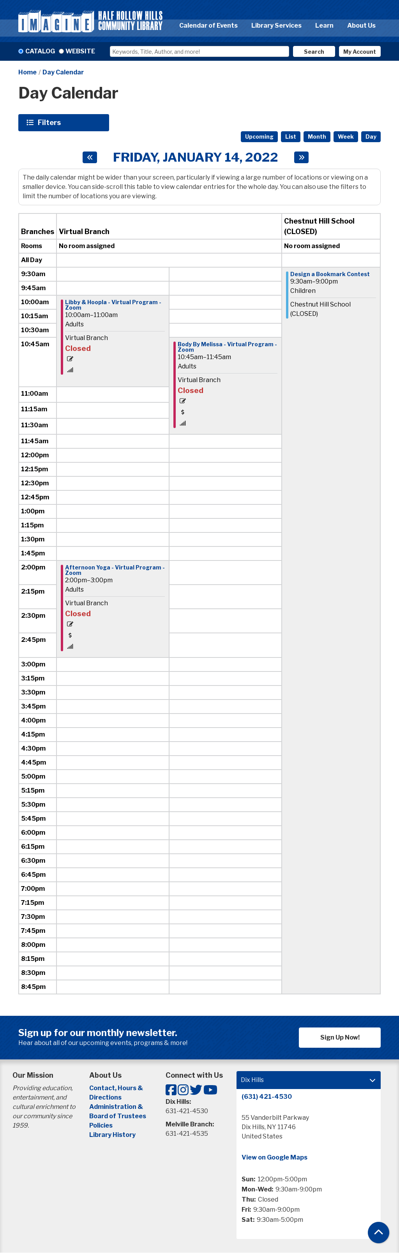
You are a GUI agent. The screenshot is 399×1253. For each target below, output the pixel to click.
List (290, 136)
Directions (105, 1097)
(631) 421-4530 (267, 1096)
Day (370, 136)
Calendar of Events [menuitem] (208, 25)
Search (314, 51)
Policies (101, 1125)
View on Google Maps (274, 1157)
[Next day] (301, 157)
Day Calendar (63, 72)
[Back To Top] (378, 1232)
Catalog (40, 51)
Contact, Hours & (116, 1088)
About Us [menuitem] (361, 25)
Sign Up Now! (340, 1037)
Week (346, 136)
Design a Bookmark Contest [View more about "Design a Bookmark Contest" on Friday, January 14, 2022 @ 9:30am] (330, 274)
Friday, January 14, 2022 (195, 157)
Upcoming (259, 136)
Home (27, 72)
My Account (359, 51)
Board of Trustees (117, 1116)
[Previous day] (90, 157)
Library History (112, 1134)
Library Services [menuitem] (276, 25)
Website (80, 51)
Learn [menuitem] (324, 25)
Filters (50, 122)
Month (317, 136)
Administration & (116, 1106)
